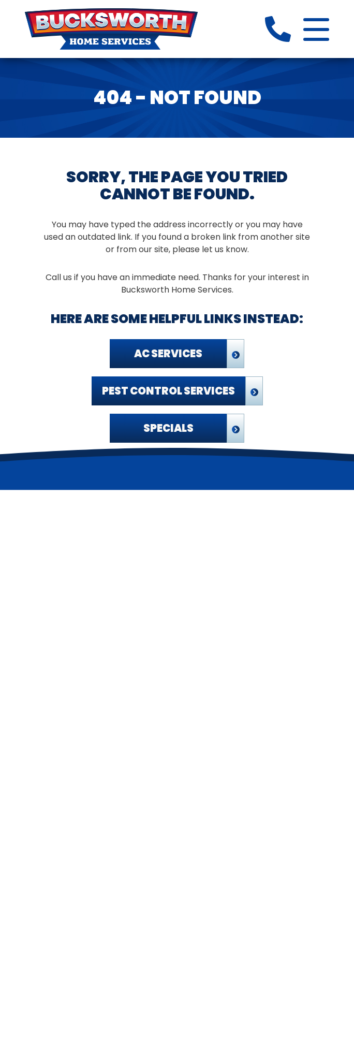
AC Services (168, 353)
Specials (168, 428)
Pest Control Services (168, 391)
